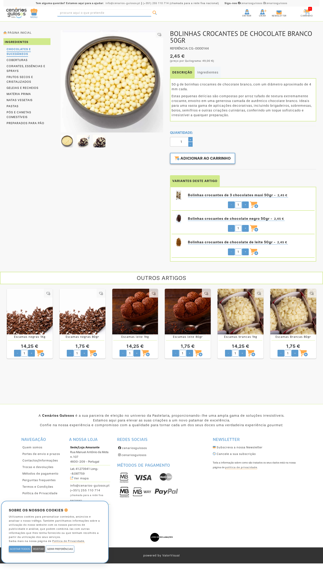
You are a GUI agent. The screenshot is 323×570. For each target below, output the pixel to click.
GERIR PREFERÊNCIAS (60, 549)
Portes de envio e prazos (41, 453)
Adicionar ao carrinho (203, 158)
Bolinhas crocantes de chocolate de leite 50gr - (238, 242)
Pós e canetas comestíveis (19, 115)
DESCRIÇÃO (182, 72)
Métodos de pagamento (40, 473)
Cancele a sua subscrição (234, 453)
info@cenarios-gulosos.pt (122, 3)
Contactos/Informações (40, 460)
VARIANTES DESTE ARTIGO (195, 181)
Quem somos (32, 447)
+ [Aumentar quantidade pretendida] (245, 204)
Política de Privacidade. (68, 541)
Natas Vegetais (20, 100)
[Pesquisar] (154, 13)
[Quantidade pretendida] (238, 204)
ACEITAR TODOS (20, 549)
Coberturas (17, 60)
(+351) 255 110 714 (156, 3)
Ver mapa (79, 478)
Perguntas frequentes (39, 480)
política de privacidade (241, 467)
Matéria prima (19, 94)
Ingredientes (207, 72)
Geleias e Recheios (22, 88)
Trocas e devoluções (37, 466)
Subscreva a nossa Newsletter (238, 447)
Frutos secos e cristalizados (20, 79)
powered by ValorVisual (161, 555)
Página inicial (17, 32)
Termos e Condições (37, 486)
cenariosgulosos (244, 3)
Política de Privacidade (39, 493)
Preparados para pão (25, 123)
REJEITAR (38, 549)
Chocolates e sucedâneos (19, 51)
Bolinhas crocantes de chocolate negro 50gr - (236, 218)
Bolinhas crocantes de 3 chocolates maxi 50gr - (238, 195)
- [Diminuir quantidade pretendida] (231, 204)
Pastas (13, 106)
